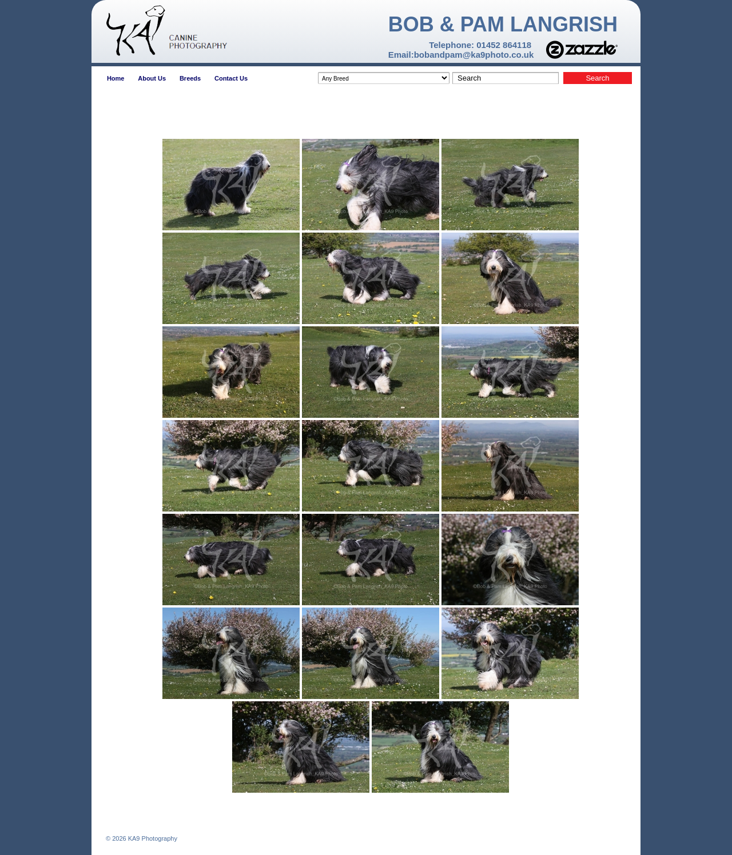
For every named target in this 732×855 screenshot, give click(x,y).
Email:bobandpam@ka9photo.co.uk (461, 54)
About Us (152, 78)
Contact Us (231, 78)
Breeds (190, 78)
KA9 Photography (151, 838)
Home (116, 78)
